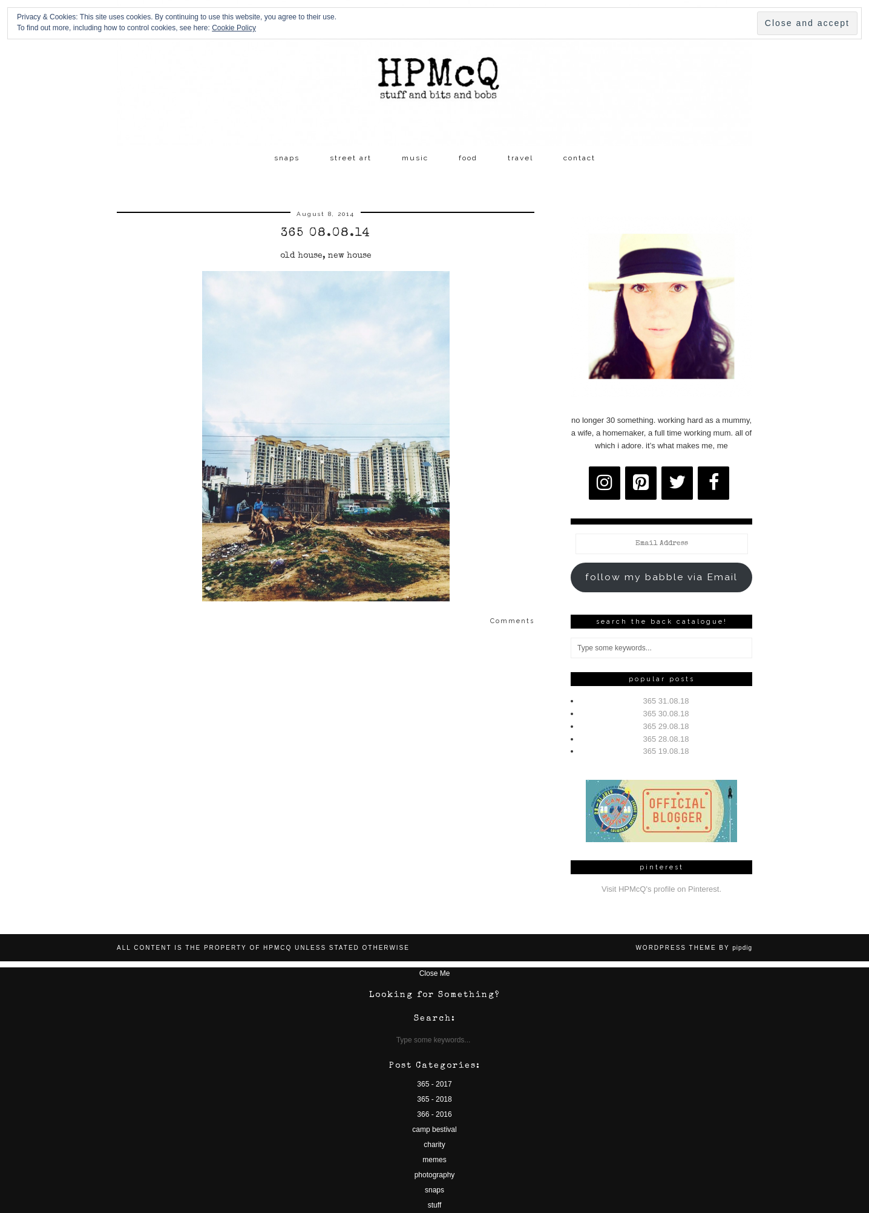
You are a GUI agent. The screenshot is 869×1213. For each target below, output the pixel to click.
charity (434, 1144)
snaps (287, 158)
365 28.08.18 (666, 739)
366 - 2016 (434, 1114)
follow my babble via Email (661, 577)
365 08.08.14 (326, 233)
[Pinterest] (641, 483)
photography (435, 1175)
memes (434, 1160)
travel (520, 158)
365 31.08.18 (666, 700)
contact (579, 158)
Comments (512, 621)
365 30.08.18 (666, 713)
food (468, 158)
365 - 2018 (434, 1099)
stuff (434, 1205)
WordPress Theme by (693, 947)
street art (351, 158)
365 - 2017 (434, 1084)
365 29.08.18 (666, 726)
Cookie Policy (234, 28)
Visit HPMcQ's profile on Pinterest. (661, 889)
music (415, 158)
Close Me (434, 973)
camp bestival (434, 1129)
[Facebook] (713, 483)
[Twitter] (677, 483)
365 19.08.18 (666, 751)
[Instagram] (604, 483)
